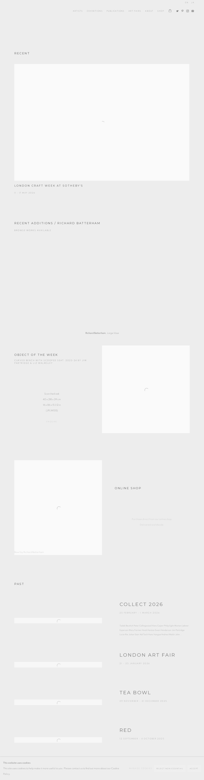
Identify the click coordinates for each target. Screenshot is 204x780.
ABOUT (149, 11)
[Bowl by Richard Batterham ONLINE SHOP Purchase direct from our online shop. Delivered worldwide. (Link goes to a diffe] (102, 507)
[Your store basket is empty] (170, 11)
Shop (160, 11)
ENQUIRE (51, 422)
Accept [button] (194, 768)
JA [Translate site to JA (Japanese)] (192, 3)
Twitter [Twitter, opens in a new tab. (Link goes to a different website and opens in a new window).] (176, 10)
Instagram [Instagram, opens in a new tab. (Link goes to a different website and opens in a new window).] (186, 10)
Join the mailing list (191, 10)
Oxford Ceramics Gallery (24, 11)
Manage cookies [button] (140, 768)
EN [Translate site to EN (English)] (186, 3)
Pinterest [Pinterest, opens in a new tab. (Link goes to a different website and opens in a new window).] (181, 10)
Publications (115, 11)
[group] (102, 283)
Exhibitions (95, 11)
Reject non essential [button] (170, 768)
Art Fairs (134, 11)
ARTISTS (78, 11)
